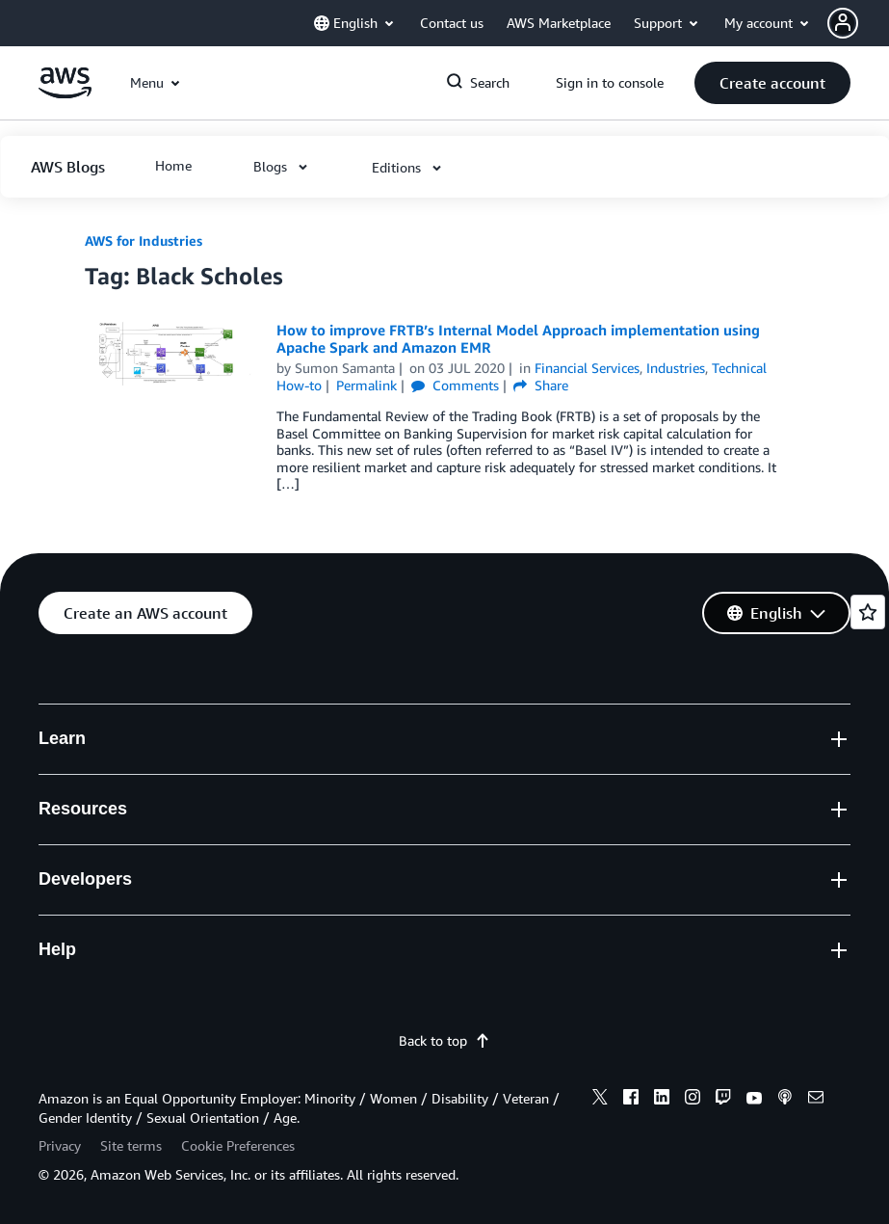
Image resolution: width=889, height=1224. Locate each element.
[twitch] (723, 1099)
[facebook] (631, 1099)
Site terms (131, 1145)
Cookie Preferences (238, 1145)
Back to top (444, 1040)
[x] (600, 1099)
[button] (858, 23)
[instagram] (692, 1099)
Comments (455, 385)
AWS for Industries (143, 240)
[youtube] (754, 1099)
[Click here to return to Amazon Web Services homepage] (65, 93)
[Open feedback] (867, 612)
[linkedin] (661, 1099)
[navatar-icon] (842, 23)
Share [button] (540, 385)
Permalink (366, 385)
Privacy (60, 1145)
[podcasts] (785, 1099)
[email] (816, 1099)
